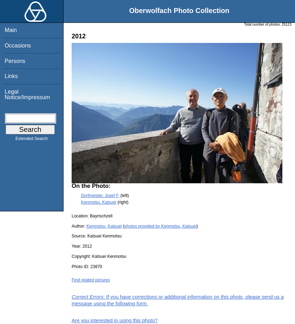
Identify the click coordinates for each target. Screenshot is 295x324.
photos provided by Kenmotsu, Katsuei (160, 226)
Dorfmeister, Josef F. (100, 195)
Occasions (18, 46)
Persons (15, 61)
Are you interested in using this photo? (115, 320)
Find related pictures (91, 280)
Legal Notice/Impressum (27, 94)
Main (11, 30)
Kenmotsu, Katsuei (98, 202)
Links (11, 76)
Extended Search (31, 140)
